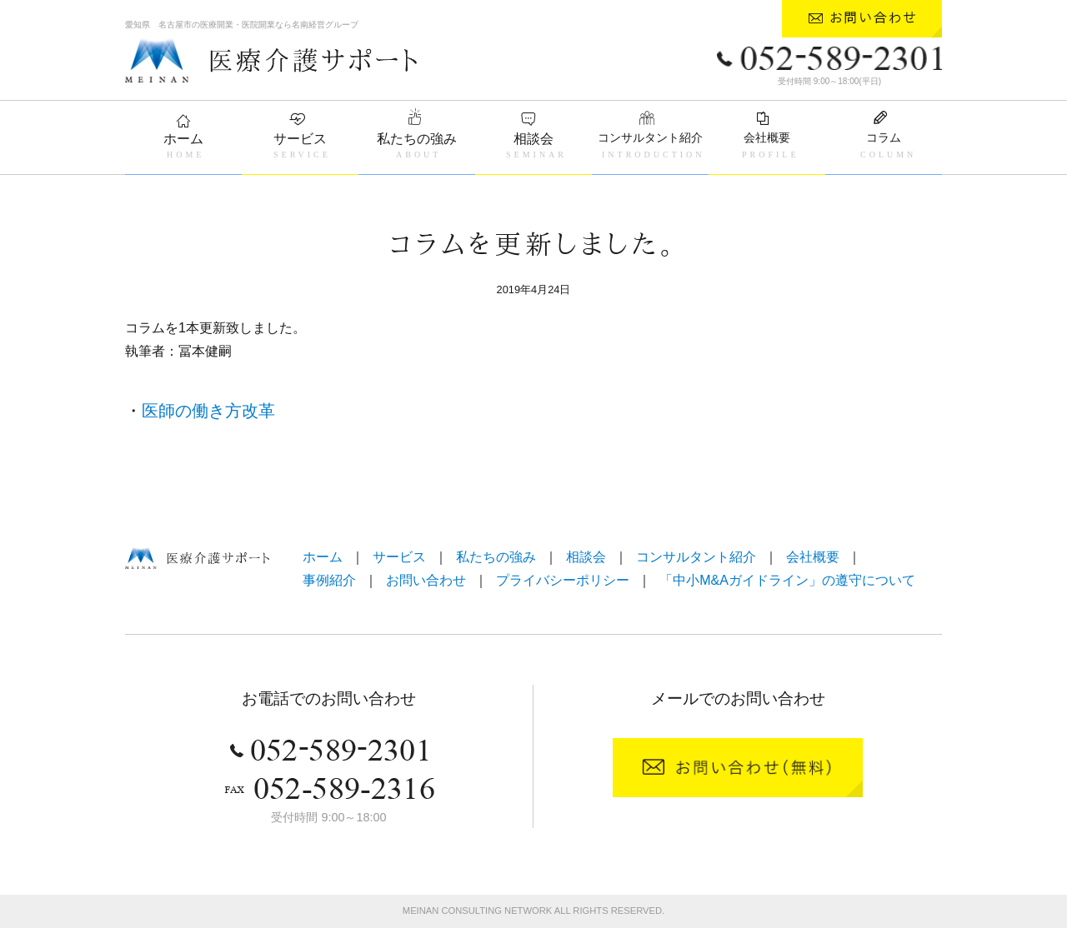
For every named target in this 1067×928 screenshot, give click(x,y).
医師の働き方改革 (208, 411)
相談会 (533, 139)
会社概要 (767, 137)
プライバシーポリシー (562, 580)
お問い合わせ (426, 580)
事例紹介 (329, 580)
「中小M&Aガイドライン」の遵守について (787, 580)
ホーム (183, 139)
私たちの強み (417, 139)
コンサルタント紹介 (650, 137)
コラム (883, 137)
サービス (300, 139)
